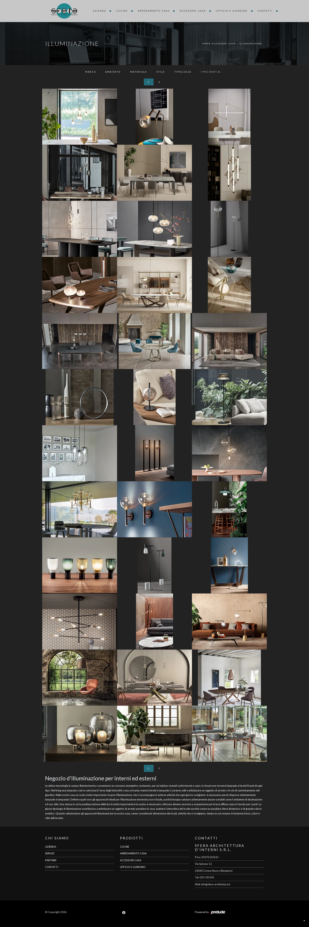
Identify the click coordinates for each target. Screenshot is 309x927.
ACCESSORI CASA (130, 860)
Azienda (99, 11)
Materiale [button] (138, 71)
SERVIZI (49, 853)
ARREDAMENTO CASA (133, 853)
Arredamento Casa (154, 11)
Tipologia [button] (182, 71)
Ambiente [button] (113, 71)
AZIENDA (50, 846)
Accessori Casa (193, 11)
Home (206, 43)
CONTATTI (51, 867)
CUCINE (124, 846)
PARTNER (50, 860)
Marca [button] (90, 71)
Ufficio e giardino (232, 11)
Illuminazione (250, 43)
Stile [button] (160, 71)
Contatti (265, 11)
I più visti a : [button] (211, 71)
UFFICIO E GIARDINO (132, 867)
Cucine (122, 11)
